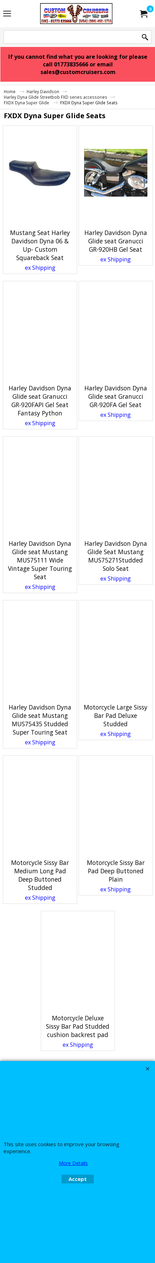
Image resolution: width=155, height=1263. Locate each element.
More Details (73, 1163)
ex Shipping (40, 268)
